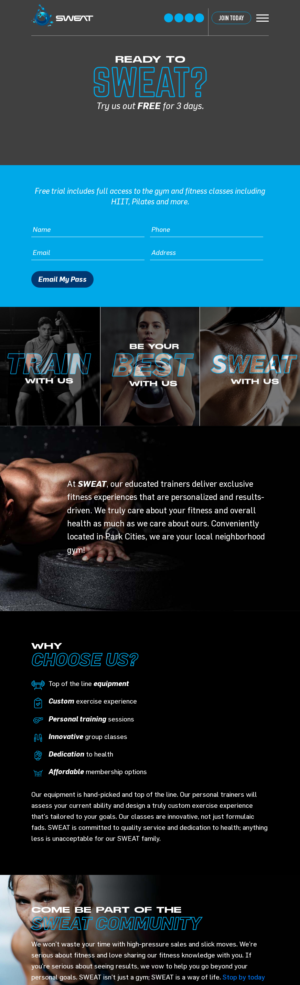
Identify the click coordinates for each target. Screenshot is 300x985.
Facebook (168, 17)
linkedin (199, 17)
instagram (189, 17)
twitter (178, 17)
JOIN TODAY (231, 18)
